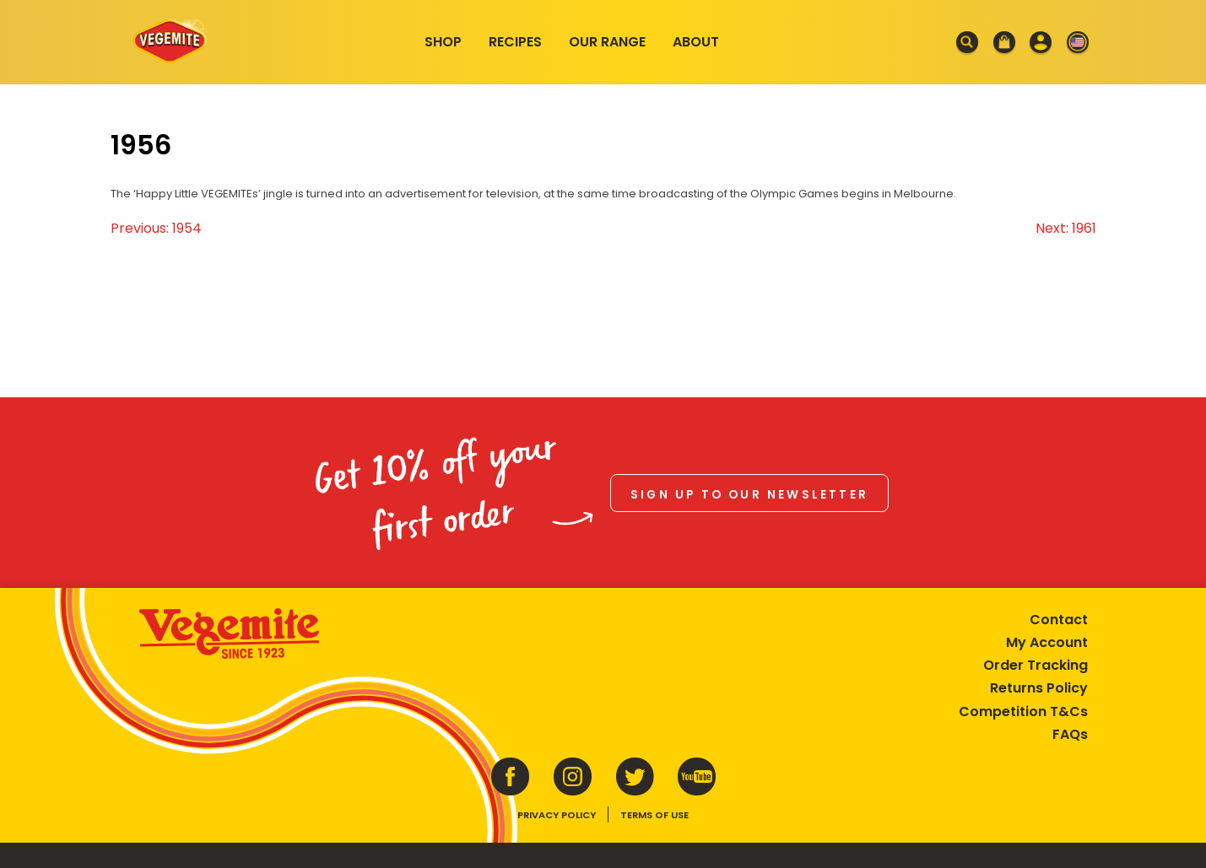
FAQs (1070, 734)
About (696, 41)
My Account (1047, 642)
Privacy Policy (556, 815)
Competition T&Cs (1023, 711)
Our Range (607, 41)
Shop (443, 41)
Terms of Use (654, 815)
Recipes (515, 41)
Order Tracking (1035, 665)
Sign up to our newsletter (749, 495)
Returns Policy (1039, 688)
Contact (1059, 619)
